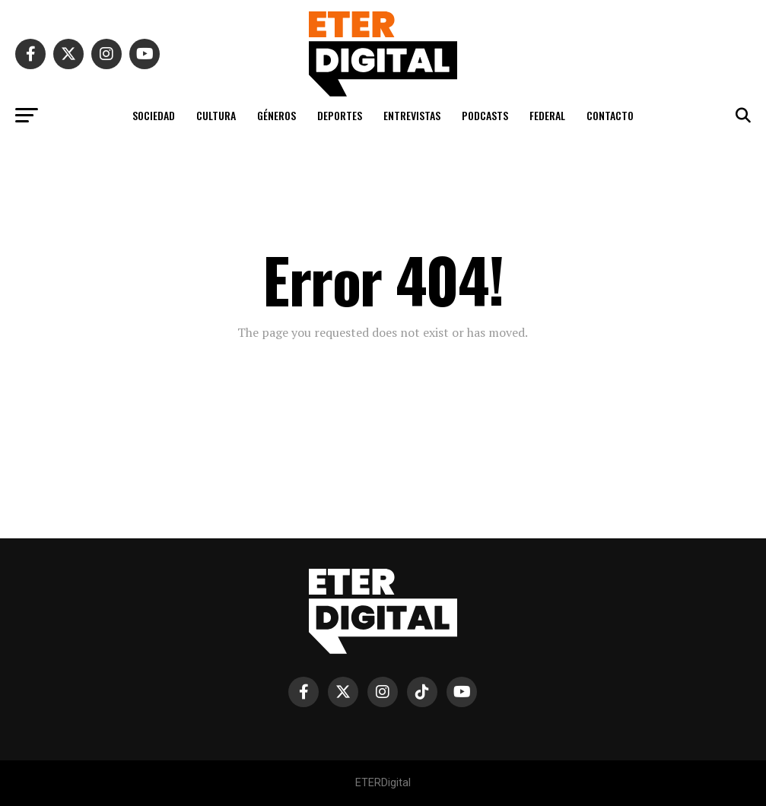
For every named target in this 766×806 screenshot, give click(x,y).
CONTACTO (610, 115)
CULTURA (216, 115)
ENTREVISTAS (411, 115)
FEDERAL (547, 115)
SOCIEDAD (153, 115)
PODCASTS (485, 115)
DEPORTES (339, 115)
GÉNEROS (276, 115)
